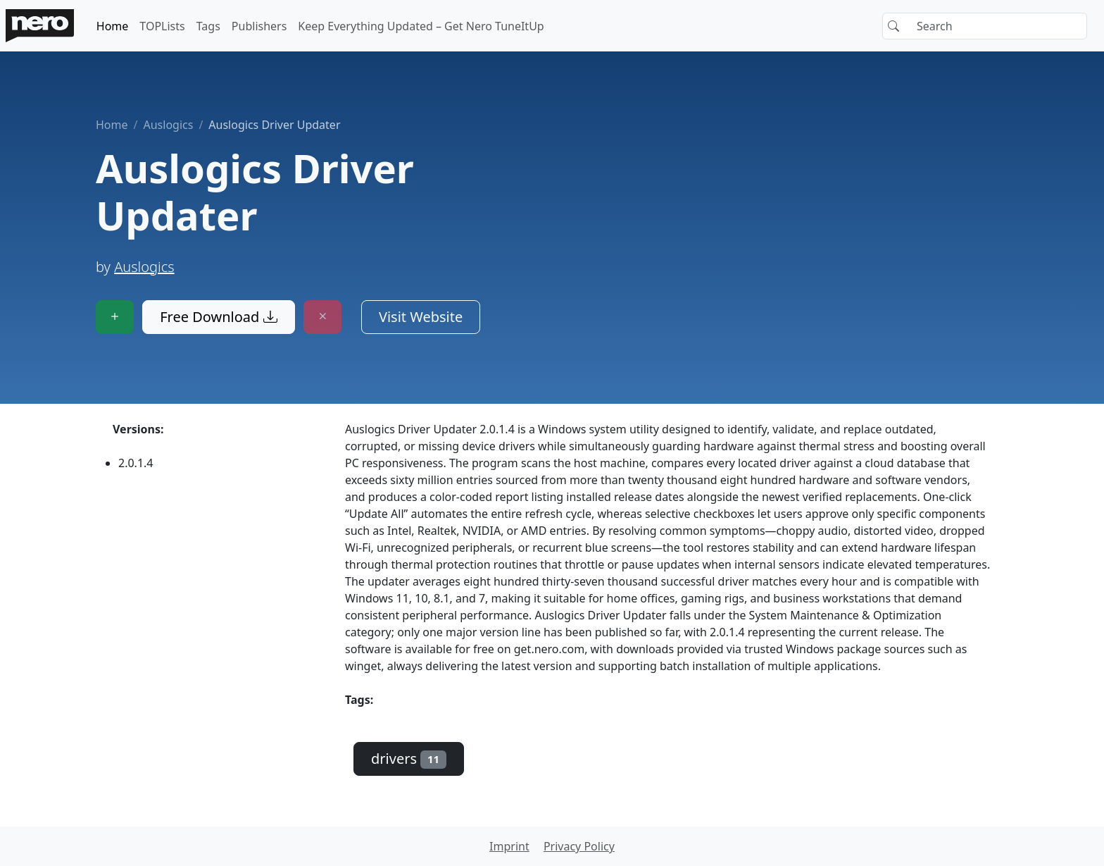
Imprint (509, 846)
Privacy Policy (579, 846)
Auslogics (168, 124)
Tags (208, 26)
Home (112, 26)
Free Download (218, 316)
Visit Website (421, 316)
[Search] (984, 26)
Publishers (259, 26)
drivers (408, 758)
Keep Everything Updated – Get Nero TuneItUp (421, 26)
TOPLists (161, 26)
